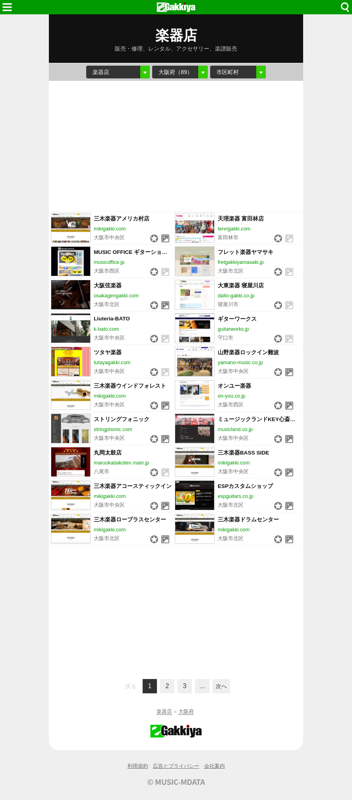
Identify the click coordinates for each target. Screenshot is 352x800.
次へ (221, 686)
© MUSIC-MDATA (176, 781)
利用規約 (138, 766)
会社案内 (214, 766)
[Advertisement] (176, 146)
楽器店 (164, 711)
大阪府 (186, 711)
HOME (176, 7)
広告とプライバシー (176, 766)
